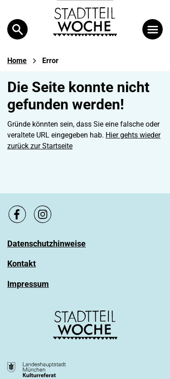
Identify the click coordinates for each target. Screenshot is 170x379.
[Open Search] (17, 29)
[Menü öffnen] (152, 29)
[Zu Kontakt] (21, 263)
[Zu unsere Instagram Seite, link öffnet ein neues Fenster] (43, 214)
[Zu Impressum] (28, 284)
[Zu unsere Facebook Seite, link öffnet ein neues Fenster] (17, 214)
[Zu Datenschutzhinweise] (46, 243)
